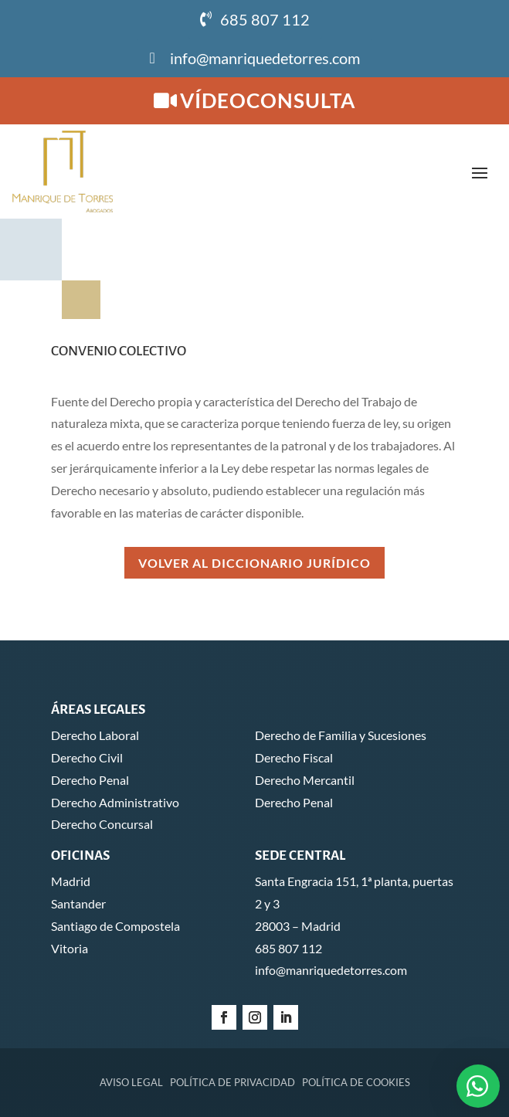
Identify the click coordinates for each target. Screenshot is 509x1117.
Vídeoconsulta (267, 100)
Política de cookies (356, 991)
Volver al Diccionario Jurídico (254, 471)
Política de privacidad (232, 991)
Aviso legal (131, 991)
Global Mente (425, 1081)
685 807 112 (265, 19)
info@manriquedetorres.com (265, 58)
